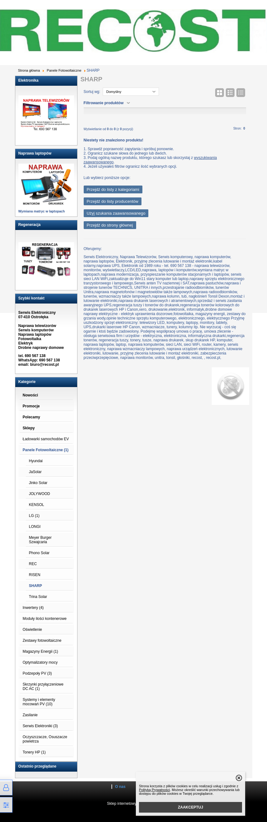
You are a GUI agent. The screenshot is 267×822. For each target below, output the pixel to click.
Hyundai (36, 461)
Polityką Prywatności (154, 790)
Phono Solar (39, 553)
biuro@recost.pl (44, 364)
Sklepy (29, 428)
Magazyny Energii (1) (40, 651)
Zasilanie (30, 715)
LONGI (35, 526)
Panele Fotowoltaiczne (64, 70)
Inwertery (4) (33, 607)
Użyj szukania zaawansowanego (116, 213)
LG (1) (34, 515)
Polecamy (31, 417)
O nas (120, 786)
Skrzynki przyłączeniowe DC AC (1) (43, 686)
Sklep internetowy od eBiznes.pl (133, 803)
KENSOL (36, 505)
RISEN (35, 575)
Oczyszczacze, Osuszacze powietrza (45, 739)
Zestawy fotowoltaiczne (42, 640)
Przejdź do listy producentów (112, 201)
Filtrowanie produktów (104, 103)
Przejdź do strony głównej (110, 225)
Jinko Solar (38, 483)
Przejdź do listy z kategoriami (113, 189)
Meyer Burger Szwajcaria (40, 539)
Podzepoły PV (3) (37, 673)
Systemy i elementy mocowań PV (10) (39, 701)
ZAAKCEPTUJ (190, 807)
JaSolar (35, 472)
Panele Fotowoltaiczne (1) (46, 450)
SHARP (35, 586)
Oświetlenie (32, 629)
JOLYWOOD (39, 494)
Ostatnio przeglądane (37, 766)
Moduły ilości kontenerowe (45, 618)
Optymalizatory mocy (40, 662)
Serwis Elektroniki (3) (40, 726)
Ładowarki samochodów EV (46, 439)
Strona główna (29, 70)
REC (33, 564)
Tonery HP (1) (34, 752)
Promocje (31, 406)
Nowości (30, 395)
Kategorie (27, 382)
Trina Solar (38, 597)
